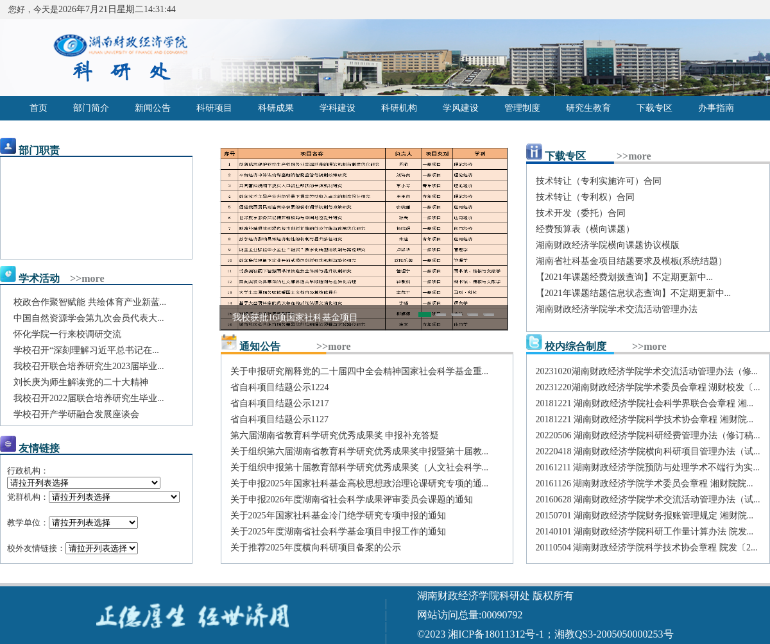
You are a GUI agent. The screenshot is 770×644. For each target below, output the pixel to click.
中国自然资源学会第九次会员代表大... (88, 318)
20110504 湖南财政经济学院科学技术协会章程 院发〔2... (647, 547)
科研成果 (276, 108)
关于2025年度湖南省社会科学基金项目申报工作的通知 (338, 531)
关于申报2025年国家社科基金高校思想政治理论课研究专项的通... (359, 483)
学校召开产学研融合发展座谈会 (76, 414)
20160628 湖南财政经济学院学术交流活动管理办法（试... (648, 499)
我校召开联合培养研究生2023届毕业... (88, 366)
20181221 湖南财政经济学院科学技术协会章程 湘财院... (645, 419)
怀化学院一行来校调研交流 (67, 334)
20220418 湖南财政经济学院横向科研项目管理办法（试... (648, 451)
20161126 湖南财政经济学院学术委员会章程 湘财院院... (644, 483)
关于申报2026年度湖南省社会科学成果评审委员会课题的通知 (351, 499)
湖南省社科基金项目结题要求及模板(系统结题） (632, 261)
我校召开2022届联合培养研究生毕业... (88, 398)
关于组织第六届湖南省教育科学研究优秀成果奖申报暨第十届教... (359, 451)
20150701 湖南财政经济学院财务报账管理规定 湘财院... (645, 515)
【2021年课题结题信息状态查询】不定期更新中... (634, 293)
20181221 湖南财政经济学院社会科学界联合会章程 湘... (645, 403)
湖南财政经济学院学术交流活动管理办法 (616, 309)
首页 (38, 108)
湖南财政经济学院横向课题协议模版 (608, 245)
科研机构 (399, 108)
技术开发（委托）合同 (581, 213)
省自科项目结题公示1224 (279, 387)
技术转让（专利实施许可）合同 (599, 181)
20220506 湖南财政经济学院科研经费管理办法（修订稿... (648, 435)
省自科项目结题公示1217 (279, 403)
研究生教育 (588, 108)
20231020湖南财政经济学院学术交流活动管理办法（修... (647, 371)
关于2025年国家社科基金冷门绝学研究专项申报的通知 (338, 515)
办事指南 (716, 108)
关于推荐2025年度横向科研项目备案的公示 (315, 547)
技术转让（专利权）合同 (585, 197)
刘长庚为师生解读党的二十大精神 (80, 382)
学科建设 (337, 108)
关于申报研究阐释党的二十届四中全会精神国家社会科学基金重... (359, 371)
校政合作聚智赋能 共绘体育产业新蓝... (89, 302)
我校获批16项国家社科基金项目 (295, 317)
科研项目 (214, 108)
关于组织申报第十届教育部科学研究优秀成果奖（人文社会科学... (359, 467)
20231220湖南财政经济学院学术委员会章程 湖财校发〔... (648, 387)
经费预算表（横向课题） (585, 229)
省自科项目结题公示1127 (279, 419)
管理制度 (522, 108)
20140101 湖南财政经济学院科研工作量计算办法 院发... (645, 531)
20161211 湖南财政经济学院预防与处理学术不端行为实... (648, 467)
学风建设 (461, 108)
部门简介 (91, 108)
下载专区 (654, 108)
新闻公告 (153, 108)
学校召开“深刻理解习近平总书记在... (86, 350)
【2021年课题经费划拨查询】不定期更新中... (625, 277)
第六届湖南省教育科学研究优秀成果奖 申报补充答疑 (335, 435)
